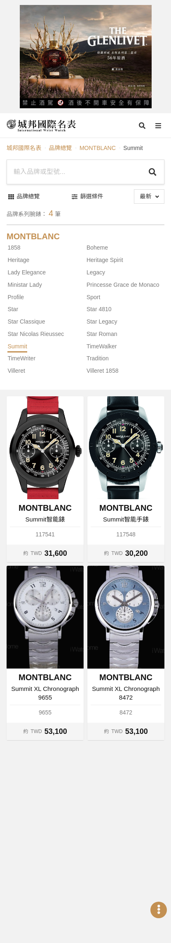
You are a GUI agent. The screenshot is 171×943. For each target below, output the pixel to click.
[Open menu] (158, 125)
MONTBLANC (98, 148)
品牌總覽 (60, 148)
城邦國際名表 (24, 148)
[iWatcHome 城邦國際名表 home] (41, 125)
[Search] (152, 171)
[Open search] (142, 125)
